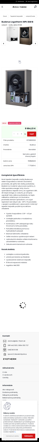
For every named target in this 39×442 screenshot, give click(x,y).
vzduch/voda (30, 16)
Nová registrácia (32, 1)
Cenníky (5, 378)
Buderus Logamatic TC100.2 (14, 313)
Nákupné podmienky (10, 395)
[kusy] (17, 134)
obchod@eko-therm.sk (16, 341)
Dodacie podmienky (10, 392)
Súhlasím (28, 436)
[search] (35, 7)
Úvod (5, 16)
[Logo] (19, 6)
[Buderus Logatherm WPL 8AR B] (19, 35)
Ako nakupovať (8, 390)
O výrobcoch (7, 375)
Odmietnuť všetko (12, 436)
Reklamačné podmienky (11, 398)
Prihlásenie (21, 1)
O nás (4, 372)
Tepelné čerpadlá (16, 16)
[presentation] (4, 43)
